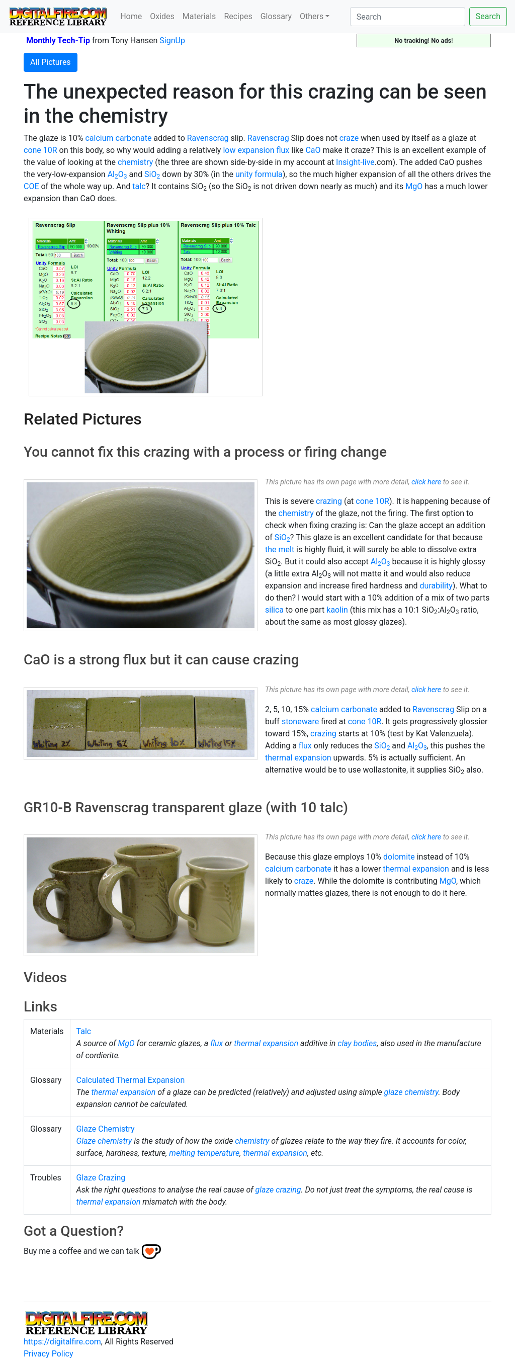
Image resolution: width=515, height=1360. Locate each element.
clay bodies (357, 1043)
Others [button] (311, 16)
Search (488, 16)
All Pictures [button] (50, 62)
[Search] (407, 16)
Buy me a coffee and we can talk (81, 1251)
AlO (117, 174)
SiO (152, 174)
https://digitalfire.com (62, 1341)
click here (426, 482)
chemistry (135, 162)
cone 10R (40, 150)
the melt (279, 549)
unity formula (259, 174)
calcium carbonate (118, 138)
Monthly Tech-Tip (58, 40)
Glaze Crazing (101, 1177)
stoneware (300, 721)
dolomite (399, 857)
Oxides (162, 16)
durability (436, 585)
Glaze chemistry (104, 1141)
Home (131, 16)
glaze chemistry (411, 1092)
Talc (84, 1031)
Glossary (276, 16)
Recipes (238, 16)
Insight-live (355, 162)
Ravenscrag (208, 138)
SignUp (172, 40)
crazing (329, 501)
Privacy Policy (48, 1353)
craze (349, 138)
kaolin (337, 610)
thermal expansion (298, 757)
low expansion (248, 150)
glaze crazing (278, 1190)
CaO (312, 150)
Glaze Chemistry (105, 1129)
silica (274, 610)
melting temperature (204, 1153)
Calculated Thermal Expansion (130, 1080)
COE (31, 186)
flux (282, 150)
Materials (199, 16)
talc (138, 186)
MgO (413, 186)
